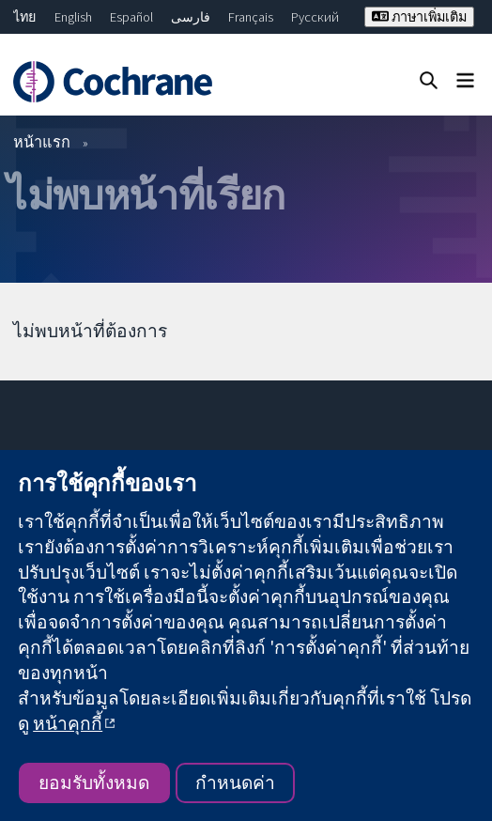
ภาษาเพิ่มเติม (419, 16)
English (73, 16)
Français (250, 16)
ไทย (24, 16)
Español (131, 16)
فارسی (190, 16)
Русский (315, 16)
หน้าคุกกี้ (67, 723)
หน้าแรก (41, 141)
